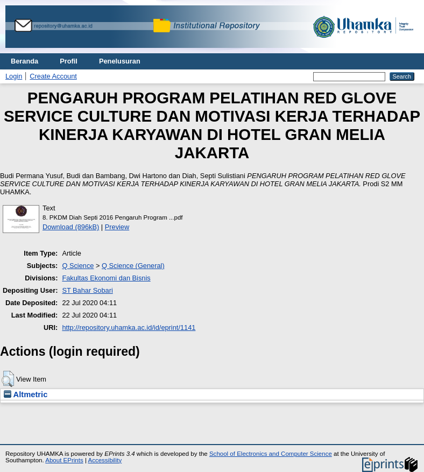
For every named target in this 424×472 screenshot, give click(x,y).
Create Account (53, 76)
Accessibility (105, 460)
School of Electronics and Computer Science (270, 453)
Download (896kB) (71, 227)
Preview (117, 227)
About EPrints (64, 460)
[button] (8, 379)
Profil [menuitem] (68, 61)
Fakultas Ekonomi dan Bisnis (106, 278)
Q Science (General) (133, 266)
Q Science (78, 266)
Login (13, 76)
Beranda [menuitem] (24, 61)
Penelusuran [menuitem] (119, 61)
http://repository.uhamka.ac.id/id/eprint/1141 (128, 327)
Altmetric (25, 394)
